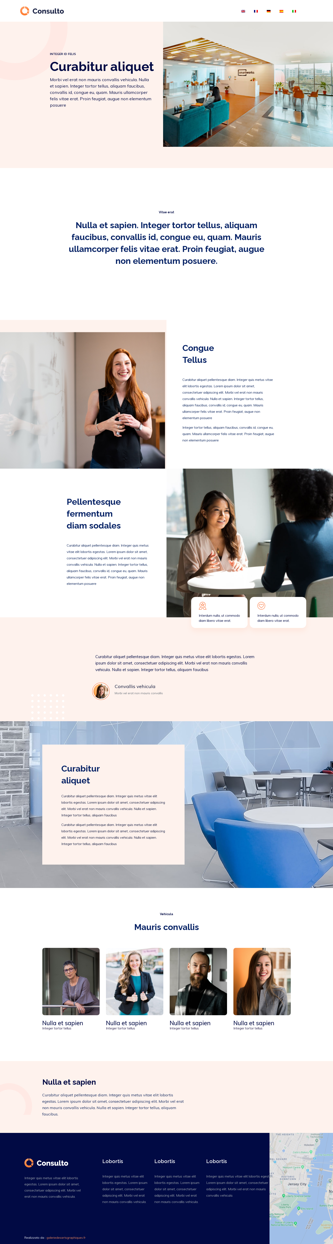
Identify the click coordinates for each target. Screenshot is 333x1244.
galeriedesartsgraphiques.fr (66, 1238)
